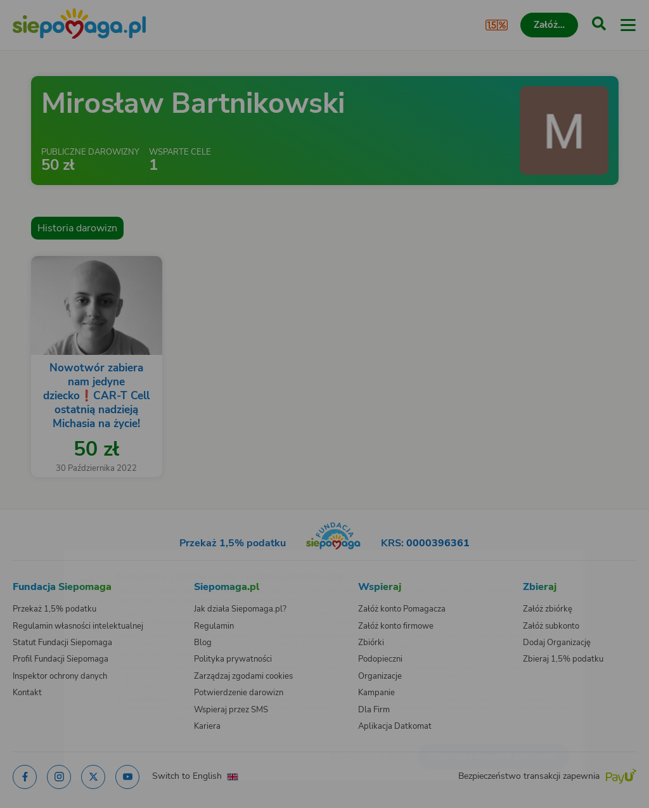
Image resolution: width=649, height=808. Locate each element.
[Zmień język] (35, 558)
